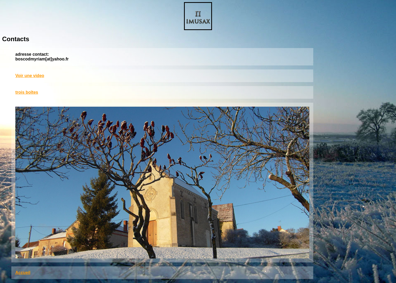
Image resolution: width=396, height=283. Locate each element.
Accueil (22, 272)
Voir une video (29, 75)
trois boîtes (26, 92)
